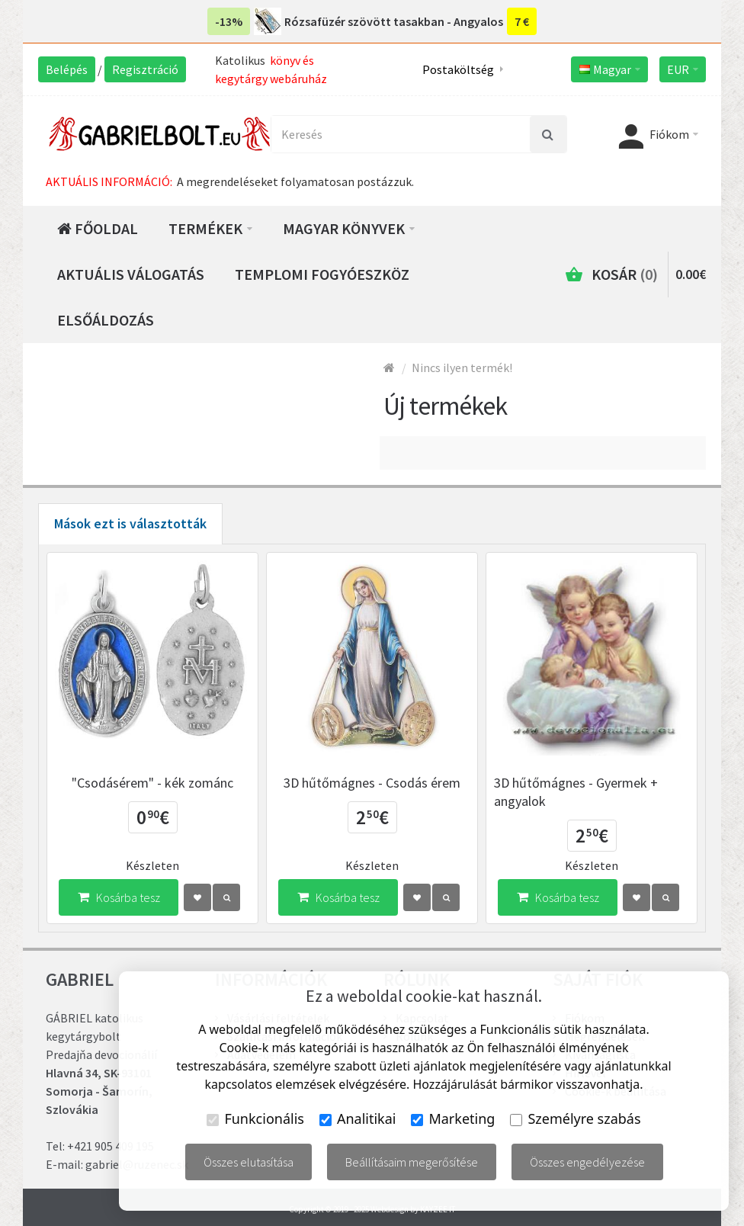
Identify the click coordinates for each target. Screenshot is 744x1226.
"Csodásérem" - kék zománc (152, 782)
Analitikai (357, 1118)
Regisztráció (145, 69)
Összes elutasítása (248, 1162)
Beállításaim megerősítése (411, 1162)
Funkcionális (255, 1118)
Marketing (453, 1118)
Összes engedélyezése (587, 1162)
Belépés (67, 69)
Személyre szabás (575, 1118)
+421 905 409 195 (110, 1146)
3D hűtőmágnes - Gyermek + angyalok (576, 792)
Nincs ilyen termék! (462, 367)
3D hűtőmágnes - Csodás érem (372, 782)
